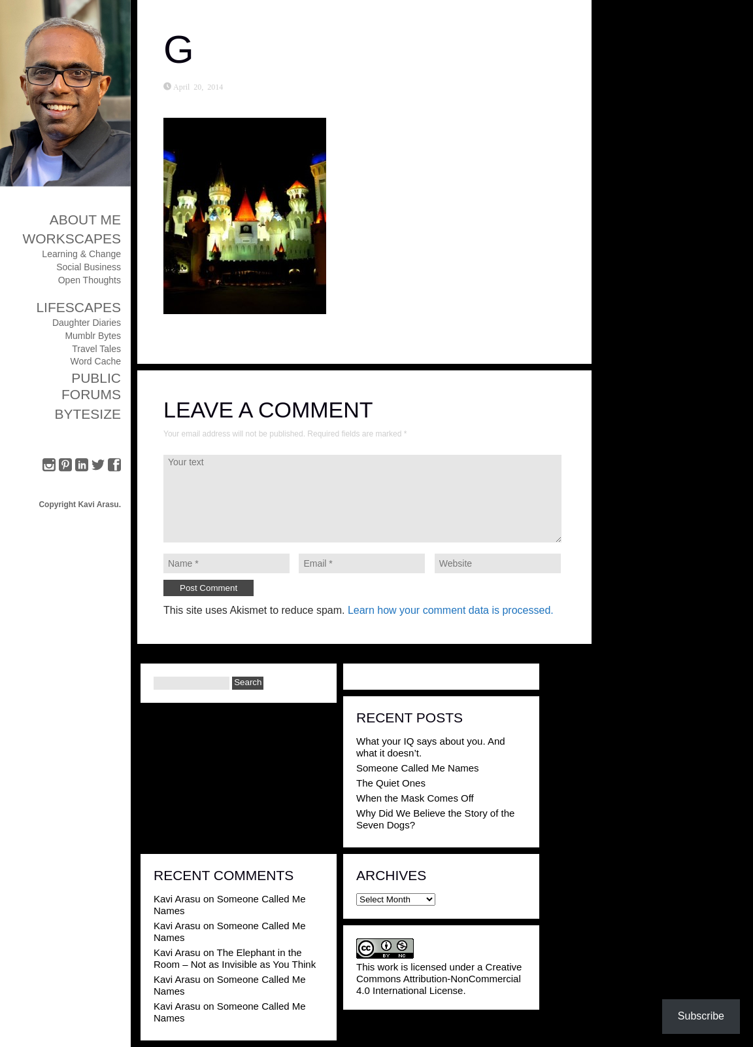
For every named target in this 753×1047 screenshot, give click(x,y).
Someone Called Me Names (417, 767)
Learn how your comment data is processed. (451, 610)
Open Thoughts (89, 280)
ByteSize (87, 413)
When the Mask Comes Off (415, 798)
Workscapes (71, 238)
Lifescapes (78, 307)
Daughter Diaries (86, 322)
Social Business (88, 267)
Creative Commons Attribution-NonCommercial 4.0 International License (439, 978)
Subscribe (701, 1015)
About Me (85, 219)
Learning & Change (81, 254)
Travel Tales (96, 349)
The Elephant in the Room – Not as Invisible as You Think (235, 958)
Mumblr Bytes (93, 335)
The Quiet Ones (391, 783)
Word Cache (95, 361)
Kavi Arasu (177, 898)
